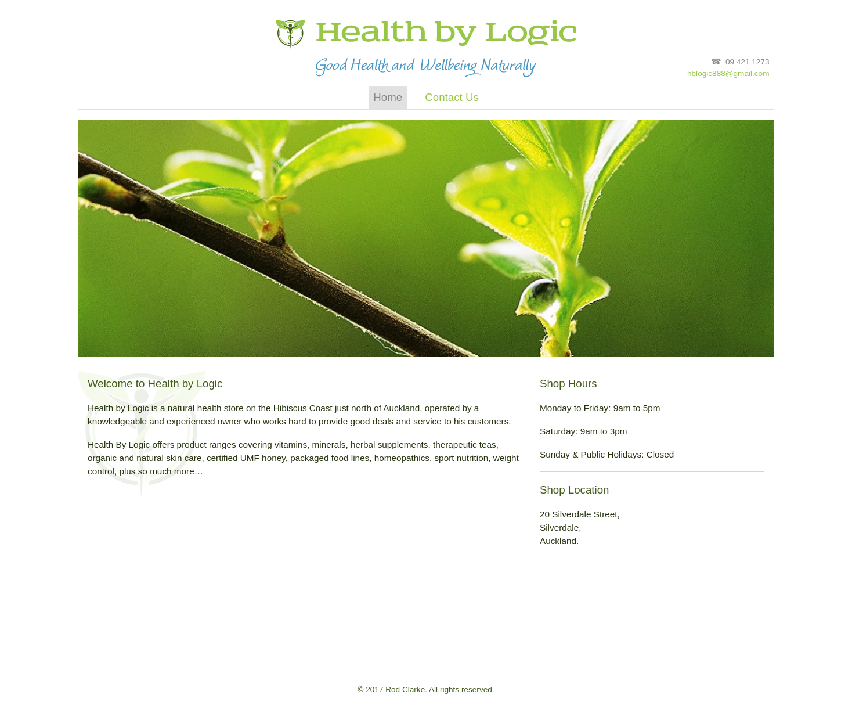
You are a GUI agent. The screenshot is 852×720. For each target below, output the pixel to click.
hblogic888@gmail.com (728, 73)
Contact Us (451, 97)
